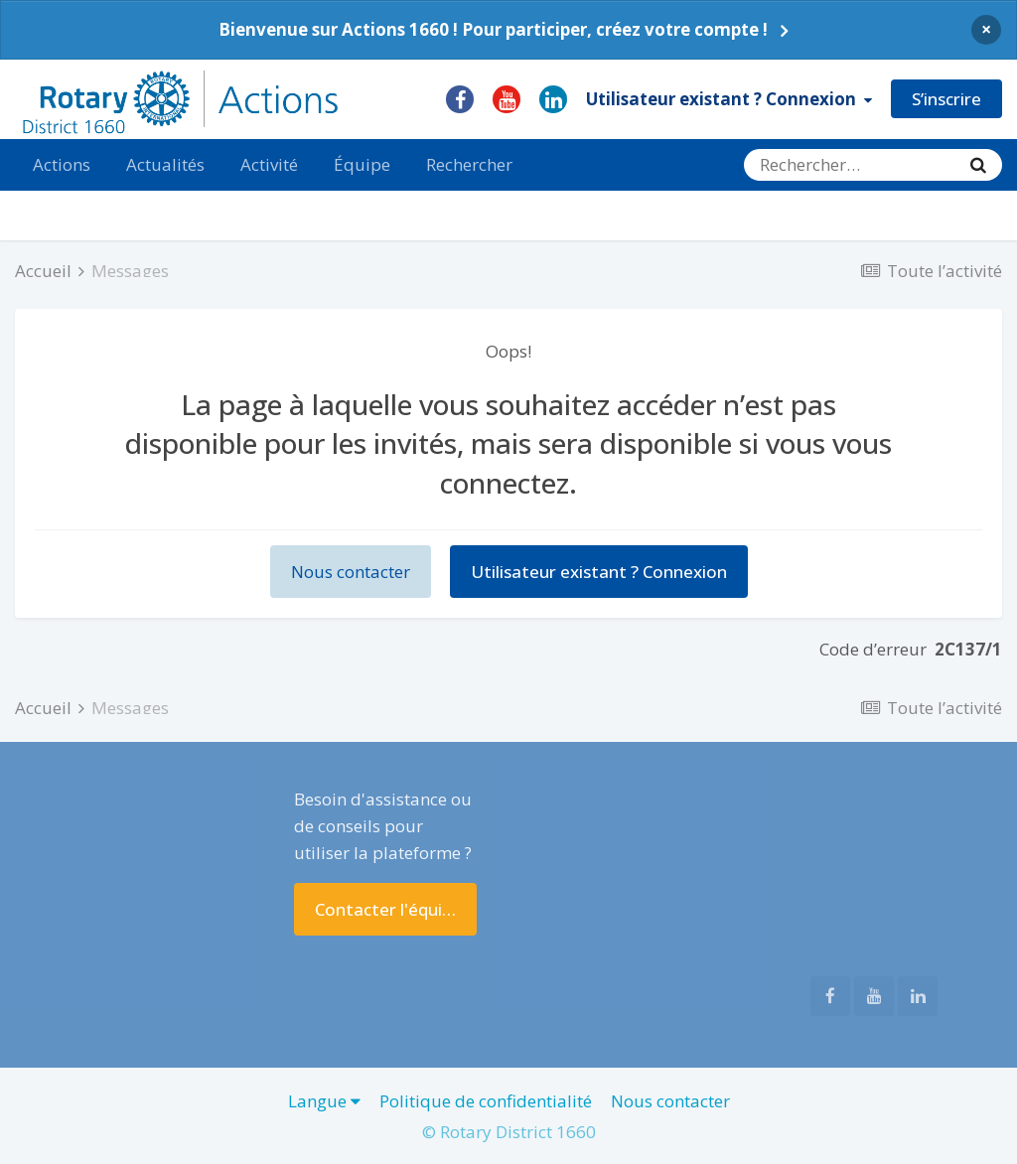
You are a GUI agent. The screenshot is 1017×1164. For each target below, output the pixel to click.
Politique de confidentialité (485, 1101)
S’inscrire (946, 98)
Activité (269, 164)
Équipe (362, 164)
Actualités (165, 164)
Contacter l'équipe (388, 909)
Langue (324, 1101)
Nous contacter (350, 571)
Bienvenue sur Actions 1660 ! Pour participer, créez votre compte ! (493, 29)
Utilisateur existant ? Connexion (729, 98)
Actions (61, 164)
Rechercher (469, 164)
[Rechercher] (849, 165)
